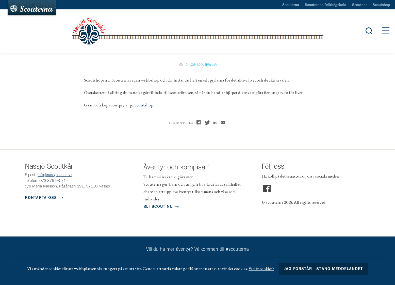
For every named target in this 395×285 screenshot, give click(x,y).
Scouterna (290, 5)
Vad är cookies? (261, 268)
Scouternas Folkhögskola (325, 5)
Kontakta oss (41, 198)
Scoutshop (381, 5)
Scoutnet (359, 5)
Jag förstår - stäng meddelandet (323, 269)
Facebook (267, 189)
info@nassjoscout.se (55, 175)
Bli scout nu (158, 206)
